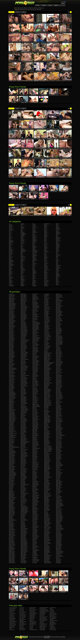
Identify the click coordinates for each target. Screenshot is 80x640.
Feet (21, 275)
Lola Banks (46, 322)
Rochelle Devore (59, 315)
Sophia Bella (58, 406)
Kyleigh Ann (34, 508)
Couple (22, 237)
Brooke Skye (23, 298)
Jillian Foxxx (34, 378)
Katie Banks (34, 430)
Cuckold (22, 240)
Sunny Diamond (59, 438)
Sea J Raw (58, 367)
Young (57, 284)
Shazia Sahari (58, 380)
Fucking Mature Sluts (44, 609)
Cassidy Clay (23, 343)
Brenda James (12, 538)
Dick (21, 252)
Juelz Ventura (35, 393)
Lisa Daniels (46, 311)
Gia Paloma (23, 516)
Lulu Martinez (46, 343)
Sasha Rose (58, 359)
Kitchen (33, 269)
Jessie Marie (34, 370)
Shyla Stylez (58, 387)
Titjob (57, 256)
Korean (33, 270)
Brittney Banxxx (12, 562)
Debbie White (23, 439)
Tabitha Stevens (59, 447)
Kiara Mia (34, 473)
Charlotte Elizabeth (24, 359)
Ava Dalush (11, 484)
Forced (33, 225)
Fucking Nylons (43, 613)
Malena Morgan (47, 364)
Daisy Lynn (23, 417)
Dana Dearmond (24, 420)
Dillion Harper (23, 460)
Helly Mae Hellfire (24, 551)
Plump (45, 259)
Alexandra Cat (11, 335)
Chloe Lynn (23, 374)
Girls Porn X (52, 626)
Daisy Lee (23, 416)
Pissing (45, 258)
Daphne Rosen (23, 432)
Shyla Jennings (59, 386)
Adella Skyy (11, 301)
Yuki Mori (58, 554)
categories (56, 5)
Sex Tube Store (23, 616)
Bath (10, 243)
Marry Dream (46, 380)
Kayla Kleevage (35, 445)
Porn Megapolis (53, 618)
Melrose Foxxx (47, 401)
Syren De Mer (58, 445)
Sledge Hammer (59, 402)
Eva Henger (23, 495)
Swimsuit (57, 246)
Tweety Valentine (59, 500)
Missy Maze (46, 437)
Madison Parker (47, 358)
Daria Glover (23, 434)
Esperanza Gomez (24, 493)
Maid (33, 283)
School (45, 279)
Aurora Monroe (12, 476)
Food (33, 223)
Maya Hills (46, 388)
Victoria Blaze (58, 533)
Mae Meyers (46, 360)
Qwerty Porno (12, 619)
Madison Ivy (46, 357)
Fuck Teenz (42, 614)
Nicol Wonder (46, 482)
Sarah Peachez (59, 352)
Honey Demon (23, 560)
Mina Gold (46, 430)
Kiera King (34, 476)
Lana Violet (34, 525)
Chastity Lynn (23, 362)
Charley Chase (23, 357)
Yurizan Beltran (59, 555)
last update (44, 5)
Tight (57, 255)
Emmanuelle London (25, 484)
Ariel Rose (11, 445)
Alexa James (11, 331)
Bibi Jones (11, 515)
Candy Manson (24, 314)
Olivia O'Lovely (47, 518)
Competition (23, 233)
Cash (10, 279)
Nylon (45, 239)
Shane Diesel (58, 376)
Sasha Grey (58, 358)
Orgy (45, 246)
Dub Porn (11, 612)
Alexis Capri (11, 340)
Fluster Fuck (32, 619)
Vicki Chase (58, 531)
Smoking (57, 229)
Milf (45, 228)
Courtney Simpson (24, 409)
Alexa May (11, 332)
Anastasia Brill (11, 392)
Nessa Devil (46, 475)
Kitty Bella (34, 486)
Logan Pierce (46, 321)
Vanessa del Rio (59, 520)
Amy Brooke (11, 388)
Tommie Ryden (59, 491)
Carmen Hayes (23, 328)
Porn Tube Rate (23, 612)
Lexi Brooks (34, 554)
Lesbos (51, 608)
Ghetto (33, 235)
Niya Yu (45, 511)
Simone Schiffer (59, 394)
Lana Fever (34, 524)
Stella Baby (58, 426)
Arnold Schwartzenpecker (14, 447)
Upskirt (57, 268)
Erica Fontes (23, 487)
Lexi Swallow (34, 557)
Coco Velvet (23, 404)
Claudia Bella (23, 397)
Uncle (57, 264)
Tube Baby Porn (23, 619)
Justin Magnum (35, 400)
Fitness (22, 283)
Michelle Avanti (47, 417)
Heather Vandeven (24, 548)
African (10, 226)
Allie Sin (10, 362)
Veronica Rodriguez (59, 528)
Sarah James (58, 350)
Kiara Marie (34, 472)
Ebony (22, 262)
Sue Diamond (58, 433)
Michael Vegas (47, 416)
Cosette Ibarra (23, 407)
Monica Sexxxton (47, 447)
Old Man (45, 243)
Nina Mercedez (47, 509)
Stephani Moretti (59, 427)
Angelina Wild (11, 419)
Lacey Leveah (35, 516)
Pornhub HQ (12, 615)
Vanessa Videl (58, 518)
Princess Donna (47, 543)
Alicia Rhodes (11, 352)
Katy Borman (34, 439)
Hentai (33, 248)
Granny (33, 241)
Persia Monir (46, 533)
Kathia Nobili (34, 426)
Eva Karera (23, 496)
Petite (45, 255)
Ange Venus (11, 400)
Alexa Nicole (11, 333)
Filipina (22, 278)
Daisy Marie (23, 418)
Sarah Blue (58, 349)
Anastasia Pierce (12, 394)
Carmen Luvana (24, 329)
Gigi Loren (23, 521)
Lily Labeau (30, 9)
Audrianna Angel (12, 473)
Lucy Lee (46, 341)
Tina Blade (20, 9)
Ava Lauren (11, 486)
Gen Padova (23, 513)
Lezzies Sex (52, 611)
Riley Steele (58, 310)
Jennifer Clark (35, 347)
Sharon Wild (58, 377)
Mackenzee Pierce (47, 352)
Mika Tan (46, 423)
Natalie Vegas (47, 467)
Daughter (22, 249)
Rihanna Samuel (59, 305)
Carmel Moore (23, 325)
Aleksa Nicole (11, 321)
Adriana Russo (12, 305)
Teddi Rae (58, 467)
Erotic (22, 264)
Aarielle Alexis (11, 295)
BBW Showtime (13, 618)
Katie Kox (34, 432)
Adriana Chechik (12, 303)
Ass (9, 236)
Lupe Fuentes (47, 345)
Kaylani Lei (34, 447)
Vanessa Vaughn (59, 516)
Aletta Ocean (11, 327)
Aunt (10, 238)
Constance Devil (24, 406)
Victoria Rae (58, 538)
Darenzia (22, 433)
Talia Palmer (58, 448)
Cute (22, 245)
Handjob (34, 246)
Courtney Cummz (24, 408)
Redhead (46, 273)
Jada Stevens (35, 310)
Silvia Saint (58, 390)
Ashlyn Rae (11, 465)
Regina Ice (58, 299)
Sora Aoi (57, 417)
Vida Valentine (58, 541)
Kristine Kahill (35, 498)
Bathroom (11, 244)
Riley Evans (58, 306)
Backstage (11, 241)
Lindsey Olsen (47, 306)
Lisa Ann (46, 310)
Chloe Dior (23, 371)
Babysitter (11, 240)
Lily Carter (46, 301)
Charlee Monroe (24, 355)
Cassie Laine (23, 344)
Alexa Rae (11, 334)
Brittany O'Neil (11, 560)
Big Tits (10, 254)
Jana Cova (34, 317)
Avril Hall (10, 488)
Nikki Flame (46, 501)
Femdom (22, 276)
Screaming (46, 280)
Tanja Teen (58, 449)
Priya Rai (46, 544)
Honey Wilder (23, 561)
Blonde (10, 262)
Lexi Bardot (34, 551)
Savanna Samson (59, 361)
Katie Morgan (35, 433)
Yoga (57, 283)
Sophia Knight (58, 408)
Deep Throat (23, 250)
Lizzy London (46, 320)
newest (17, 108)
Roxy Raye (58, 325)
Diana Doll (23, 457)
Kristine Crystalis (35, 497)
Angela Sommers (12, 409)
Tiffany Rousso (59, 484)
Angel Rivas (11, 407)
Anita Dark (11, 427)
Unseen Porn (12, 622)
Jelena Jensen (35, 340)
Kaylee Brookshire (35, 448)
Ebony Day (22, 627)
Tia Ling (57, 479)
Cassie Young (23, 345)
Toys (57, 259)
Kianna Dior (34, 471)
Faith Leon (23, 501)
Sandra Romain (59, 344)
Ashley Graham (12, 458)
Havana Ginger (24, 542)
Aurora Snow (11, 477)
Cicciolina (22, 387)
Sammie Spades (59, 342)
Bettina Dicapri (12, 508)
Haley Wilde (23, 536)
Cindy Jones (23, 391)
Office (45, 240)
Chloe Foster (23, 372)
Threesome (58, 254)
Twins (57, 262)
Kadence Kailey (35, 404)
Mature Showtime (53, 614)
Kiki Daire (34, 478)
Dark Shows (22, 625)
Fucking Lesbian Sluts (44, 607)
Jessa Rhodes (35, 357)
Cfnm (10, 283)
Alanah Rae (11, 319)
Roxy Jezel (58, 322)
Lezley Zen (46, 296)
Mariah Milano (47, 373)
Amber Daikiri (11, 378)
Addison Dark (11, 299)
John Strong (34, 382)
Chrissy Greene (24, 377)
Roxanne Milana (59, 320)
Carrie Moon (23, 336)
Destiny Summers (24, 449)
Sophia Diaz (58, 407)
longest (50, 5)
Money (45, 231)
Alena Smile (11, 325)
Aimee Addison (12, 314)
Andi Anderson (12, 395)
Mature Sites (52, 615)
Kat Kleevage (35, 425)
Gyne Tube (22, 609)
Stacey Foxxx (58, 419)
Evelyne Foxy (23, 499)
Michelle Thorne (47, 421)
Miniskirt (45, 229)
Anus (10, 233)
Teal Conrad (58, 466)
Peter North (46, 536)
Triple (57, 261)
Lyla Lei (45, 349)
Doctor (22, 255)
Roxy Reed (58, 326)
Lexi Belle (34, 552)
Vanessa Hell (58, 513)
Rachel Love (46, 547)
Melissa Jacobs (47, 395)
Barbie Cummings (12, 497)
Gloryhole (34, 239)
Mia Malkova (46, 410)
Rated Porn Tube (23, 614)
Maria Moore (46, 371)
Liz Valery (46, 315)
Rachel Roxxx (47, 548)
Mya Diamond (47, 453)
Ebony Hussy (32, 608)
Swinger (57, 247)
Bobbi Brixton (11, 524)
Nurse (45, 238)
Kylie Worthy (34, 511)
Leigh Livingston (35, 546)
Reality (45, 271)
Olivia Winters (47, 520)
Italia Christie (34, 302)
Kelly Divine (34, 453)
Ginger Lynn (23, 526)
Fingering (22, 279)
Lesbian (34, 278)
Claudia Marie (23, 401)
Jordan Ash (34, 389)
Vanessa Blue (58, 511)
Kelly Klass (34, 454)
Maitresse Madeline (48, 363)
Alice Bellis (11, 349)
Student (57, 243)
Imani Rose (34, 296)
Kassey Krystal (35, 424)
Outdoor (45, 248)
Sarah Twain (58, 355)
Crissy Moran (23, 411)
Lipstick (33, 281)
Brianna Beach (12, 542)
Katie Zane (34, 436)
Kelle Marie (34, 452)
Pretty (45, 264)
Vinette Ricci (58, 542)
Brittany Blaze (11, 559)
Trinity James (58, 497)
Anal (10, 231)
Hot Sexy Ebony (33, 612)
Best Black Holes (23, 621)
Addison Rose (11, 300)
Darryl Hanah (23, 436)
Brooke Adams (23, 295)
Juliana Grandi (35, 397)
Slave (57, 226)
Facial (22, 270)
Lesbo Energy (42, 628)
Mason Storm (46, 385)
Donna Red (23, 466)
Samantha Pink (59, 336)
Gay (33, 233)
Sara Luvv (58, 346)
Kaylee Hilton (35, 449)
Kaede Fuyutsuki (35, 405)
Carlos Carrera (23, 322)
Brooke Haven (23, 297)
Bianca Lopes (11, 513)
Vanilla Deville (58, 521)
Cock (22, 230)
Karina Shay (34, 417)
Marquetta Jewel (47, 379)
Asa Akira (11, 449)
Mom (45, 230)
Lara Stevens (35, 529)
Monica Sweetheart (48, 448)
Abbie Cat (11, 297)
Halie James (23, 537)
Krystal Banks (35, 500)
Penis (45, 253)
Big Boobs (11, 250)
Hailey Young (23, 533)
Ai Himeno (11, 310)
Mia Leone (46, 408)
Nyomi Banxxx (47, 515)
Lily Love (46, 303)
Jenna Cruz (34, 342)
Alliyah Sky (11, 365)
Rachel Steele (47, 551)
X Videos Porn (52, 627)
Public (45, 268)
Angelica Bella (11, 412)
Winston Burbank (59, 551)
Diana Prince (23, 458)
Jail (33, 262)
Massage (34, 285)
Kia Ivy (33, 470)
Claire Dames (23, 393)
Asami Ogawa (11, 450)
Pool (45, 260)
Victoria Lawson (59, 535)
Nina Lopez (46, 508)
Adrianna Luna (12, 306)
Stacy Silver (58, 424)
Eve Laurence (23, 498)
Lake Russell (34, 522)
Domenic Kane (23, 462)
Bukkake (10, 274)
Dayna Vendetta (24, 438)
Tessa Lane (58, 476)
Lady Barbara (35, 518)
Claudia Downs (24, 400)
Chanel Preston (24, 351)
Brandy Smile (11, 532)
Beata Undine (11, 499)
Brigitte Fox (11, 550)
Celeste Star (23, 349)
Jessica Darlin (35, 362)
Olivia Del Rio (46, 517)
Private (45, 265)
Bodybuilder (11, 264)
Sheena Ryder (59, 381)
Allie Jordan (11, 361)
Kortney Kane (35, 493)
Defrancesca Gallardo (25, 441)
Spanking (58, 233)
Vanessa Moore (59, 515)
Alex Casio (11, 328)
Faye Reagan (23, 502)
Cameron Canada (24, 306)
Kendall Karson (35, 462)
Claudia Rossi (23, 402)
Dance (22, 248)
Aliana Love (11, 348)
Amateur (10, 228)
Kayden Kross (35, 442)
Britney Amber (11, 553)
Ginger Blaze (23, 525)
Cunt (22, 244)
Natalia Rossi (46, 462)
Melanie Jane (46, 393)
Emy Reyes (23, 485)
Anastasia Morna (12, 393)
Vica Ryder (58, 530)
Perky (45, 254)
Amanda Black (12, 375)
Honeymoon (34, 251)
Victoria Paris (58, 536)
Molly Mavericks (47, 442)
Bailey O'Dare (11, 494)
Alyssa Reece (11, 373)
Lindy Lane (46, 307)
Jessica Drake (35, 363)
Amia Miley (11, 385)
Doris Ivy (22, 467)
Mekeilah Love (47, 392)
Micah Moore (46, 415)
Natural (45, 235)
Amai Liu (10, 374)
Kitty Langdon (35, 488)
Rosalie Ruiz (58, 318)
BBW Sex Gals (12, 609)
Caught (10, 281)
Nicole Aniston (47, 483)
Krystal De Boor (35, 501)
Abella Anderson (12, 298)
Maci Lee (46, 351)
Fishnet (22, 281)
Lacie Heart (34, 517)
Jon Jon (34, 387)
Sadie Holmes (58, 331)
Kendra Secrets (35, 464)
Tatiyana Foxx (58, 458)
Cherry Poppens (24, 365)
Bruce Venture (23, 301)
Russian (45, 278)
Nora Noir (46, 512)
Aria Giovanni (11, 441)
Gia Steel (22, 517)
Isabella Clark (35, 298)
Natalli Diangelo (47, 468)
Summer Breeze (59, 434)
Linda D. (45, 305)
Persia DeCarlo (47, 532)
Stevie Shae (58, 431)
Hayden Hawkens (24, 543)
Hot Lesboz (42, 622)
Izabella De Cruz (35, 305)
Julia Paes (34, 396)
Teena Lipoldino (59, 469)
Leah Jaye (34, 543)
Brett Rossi (11, 539)
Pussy (45, 270)
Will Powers (58, 550)
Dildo (22, 253)
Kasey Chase (35, 422)
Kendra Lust (34, 463)
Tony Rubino (58, 492)
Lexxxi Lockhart (35, 560)
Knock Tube (22, 611)
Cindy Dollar (23, 389)
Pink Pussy (46, 541)
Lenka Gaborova (35, 550)
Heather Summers (24, 546)
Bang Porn (32, 620)
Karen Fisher (34, 411)
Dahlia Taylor (23, 415)
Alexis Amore (11, 337)
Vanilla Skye (58, 522)
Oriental (45, 247)
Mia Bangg (46, 406)
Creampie (22, 239)
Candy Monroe (23, 315)
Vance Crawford (59, 509)
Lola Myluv (46, 325)
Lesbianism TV (42, 625)
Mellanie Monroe (47, 400)
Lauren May (34, 535)
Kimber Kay (34, 482)
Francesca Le (23, 506)
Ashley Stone (11, 462)
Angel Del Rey (12, 402)
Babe (10, 239)
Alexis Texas (11, 346)
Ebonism (21, 626)
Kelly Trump (34, 458)
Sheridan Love (59, 385)
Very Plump (52, 621)
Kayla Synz (34, 446)
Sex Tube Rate (22, 615)
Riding (45, 276)
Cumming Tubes (33, 622)
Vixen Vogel (58, 546)
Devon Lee (23, 451)
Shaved (45, 283)
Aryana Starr (11, 448)
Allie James (11, 360)
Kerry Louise (34, 467)
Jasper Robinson (35, 329)
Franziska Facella (24, 508)
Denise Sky (23, 446)
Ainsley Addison (12, 316)
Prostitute (46, 267)
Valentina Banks (59, 502)
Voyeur (57, 273)
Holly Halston (23, 555)
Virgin (57, 271)
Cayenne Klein (23, 348)
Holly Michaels (23, 557)
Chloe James (23, 373)
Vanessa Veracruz (59, 517)
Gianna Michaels (24, 520)
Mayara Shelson (47, 389)
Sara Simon (58, 347)
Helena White (23, 550)
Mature (45, 224)
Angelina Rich (11, 417)
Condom (22, 235)
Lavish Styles (35, 537)
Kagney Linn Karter (36, 406)
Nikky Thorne (25, 9)
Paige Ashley (46, 521)
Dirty (21, 254)
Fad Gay (31, 628)
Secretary (46, 281)
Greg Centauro (23, 530)
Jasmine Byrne (35, 326)
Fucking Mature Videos (44, 611)
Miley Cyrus (46, 427)
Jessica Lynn (34, 366)
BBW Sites (22, 620)
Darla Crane (23, 435)
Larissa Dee (34, 531)
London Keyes (47, 328)
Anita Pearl (11, 430)
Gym (33, 244)
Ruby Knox (58, 327)
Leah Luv (34, 544)
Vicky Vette (58, 532)
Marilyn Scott (46, 376)
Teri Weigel (58, 473)
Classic (22, 224)
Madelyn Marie (47, 355)
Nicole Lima (46, 485)
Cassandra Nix (23, 342)
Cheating (10, 284)
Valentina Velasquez (60, 505)
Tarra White (58, 455)
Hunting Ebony (32, 614)
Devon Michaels (24, 452)
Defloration (23, 251)
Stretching (58, 240)
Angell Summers (12, 420)
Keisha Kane (34, 451)
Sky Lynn (57, 400)
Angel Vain (11, 408)
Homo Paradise (43, 618)
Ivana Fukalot (35, 303)
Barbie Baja (11, 496)
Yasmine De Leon (59, 552)
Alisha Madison (12, 356)
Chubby (22, 223)
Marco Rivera (46, 370)
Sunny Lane (58, 439)
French (33, 228)
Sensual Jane (58, 370)
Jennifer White (35, 350)
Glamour (34, 237)
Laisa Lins (34, 521)
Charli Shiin (23, 358)
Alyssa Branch (12, 372)
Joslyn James (35, 391)
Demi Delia (23, 445)
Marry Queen (46, 381)
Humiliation (34, 254)
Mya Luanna (46, 454)
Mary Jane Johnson (48, 382)
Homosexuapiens (43, 620)
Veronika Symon (59, 529)
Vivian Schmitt (58, 545)
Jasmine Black (35, 325)
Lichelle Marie (47, 298)
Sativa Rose (58, 360)
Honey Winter (23, 562)
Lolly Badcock (47, 326)
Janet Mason (34, 321)
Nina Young (46, 510)
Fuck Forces (12, 616)
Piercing (45, 256)
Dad (21, 247)
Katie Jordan (34, 431)
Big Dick (10, 253)
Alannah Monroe (12, 320)
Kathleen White (35, 427)
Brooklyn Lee (23, 300)
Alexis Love (11, 343)
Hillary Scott (23, 553)
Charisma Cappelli (24, 352)
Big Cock (10, 252)
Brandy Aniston (12, 531)
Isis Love (34, 300)
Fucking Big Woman (33, 629)
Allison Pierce (11, 364)
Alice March (11, 350)
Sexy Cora (58, 373)
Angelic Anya (11, 410)
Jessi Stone (34, 359)
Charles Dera (23, 356)
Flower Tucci (23, 505)
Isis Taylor (34, 301)
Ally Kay (10, 366)
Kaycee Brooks (35, 441)
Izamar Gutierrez (35, 306)
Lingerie (34, 280)
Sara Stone (58, 348)
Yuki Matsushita (59, 553)
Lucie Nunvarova (47, 336)
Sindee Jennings (59, 397)
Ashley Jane (11, 460)
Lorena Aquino (47, 334)
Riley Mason (58, 307)
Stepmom (58, 237)
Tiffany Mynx (58, 482)
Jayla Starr (34, 334)
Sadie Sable (58, 332)
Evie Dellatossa (24, 500)
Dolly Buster (23, 461)
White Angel (58, 548)
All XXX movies (12, 613)
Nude (45, 237)
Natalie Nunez (47, 466)
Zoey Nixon (58, 560)
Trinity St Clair (58, 499)
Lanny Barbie (35, 527)
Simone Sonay (59, 395)
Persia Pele (46, 535)
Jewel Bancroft (35, 375)
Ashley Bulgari (12, 455)
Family (22, 271)
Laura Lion (34, 533)
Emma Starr (23, 483)
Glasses (34, 238)
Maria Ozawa (46, 372)
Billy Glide (11, 517)
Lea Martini (34, 542)
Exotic (22, 267)
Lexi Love (34, 556)
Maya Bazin (46, 386)
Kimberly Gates (35, 483)
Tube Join (31, 625)
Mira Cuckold (46, 431)
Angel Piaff (11, 405)
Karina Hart (34, 415)
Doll (21, 258)
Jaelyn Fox (34, 313)
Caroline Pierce (24, 333)
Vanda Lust (58, 510)
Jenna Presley (35, 345)
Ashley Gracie (11, 457)
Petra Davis (46, 538)
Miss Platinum (47, 434)
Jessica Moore (35, 367)
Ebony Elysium (22, 628)
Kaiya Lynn (34, 407)
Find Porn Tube (53, 629)
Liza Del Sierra (47, 317)
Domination (23, 259)
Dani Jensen (23, 425)
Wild (57, 280)
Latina (33, 275)
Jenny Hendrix (35, 351)
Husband (34, 255)
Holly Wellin (23, 558)
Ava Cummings (12, 483)
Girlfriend (34, 236)
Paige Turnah (46, 522)
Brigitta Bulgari (12, 548)
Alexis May (11, 344)
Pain (45, 249)
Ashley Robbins (12, 461)
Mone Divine (46, 445)
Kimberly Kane (35, 484)
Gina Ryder (23, 523)
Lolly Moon (46, 327)
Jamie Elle (34, 315)
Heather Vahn (23, 547)
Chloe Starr (23, 376)
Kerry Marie (34, 468)
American (11, 230)
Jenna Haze (34, 343)
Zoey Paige (58, 561)
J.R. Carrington (35, 307)
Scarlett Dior (58, 364)
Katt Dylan (34, 438)
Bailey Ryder (11, 495)
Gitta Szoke (23, 527)
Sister (57, 224)
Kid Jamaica (34, 475)
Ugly (57, 263)
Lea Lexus (34, 541)
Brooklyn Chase (24, 299)
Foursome (34, 226)
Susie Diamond (59, 442)
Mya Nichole (46, 455)
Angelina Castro (12, 416)
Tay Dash (58, 460)
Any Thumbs (12, 629)
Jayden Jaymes (35, 332)
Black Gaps (22, 622)
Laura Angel (34, 532)
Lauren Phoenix (35, 536)
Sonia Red (58, 404)
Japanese (34, 263)
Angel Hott (11, 403)
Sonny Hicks (58, 405)
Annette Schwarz (12, 437)
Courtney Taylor (24, 410)
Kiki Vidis (34, 479)
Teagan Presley (59, 464)
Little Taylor (46, 314)
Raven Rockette (47, 561)
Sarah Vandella (59, 356)
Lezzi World (52, 612)
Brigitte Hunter (12, 551)
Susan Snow (58, 441)
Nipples (45, 236)
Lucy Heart (46, 340)
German (34, 234)
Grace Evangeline (24, 528)
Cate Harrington (24, 346)
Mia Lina (45, 409)
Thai (57, 253)
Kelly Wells (34, 460)
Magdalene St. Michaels (48, 362)
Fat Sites (31, 627)
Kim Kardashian (35, 481)
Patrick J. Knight (47, 527)
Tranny (57, 260)
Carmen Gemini (24, 327)
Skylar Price (58, 401)
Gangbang (34, 232)
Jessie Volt (34, 372)
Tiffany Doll (58, 480)
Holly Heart (23, 556)
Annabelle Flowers (12, 435)
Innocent (34, 258)
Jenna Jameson (35, 344)
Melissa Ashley (47, 394)
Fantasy (22, 273)
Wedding (57, 276)
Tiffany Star (58, 485)
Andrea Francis (12, 396)
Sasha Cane (58, 357)
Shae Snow (58, 374)
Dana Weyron (23, 422)
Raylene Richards (47, 562)
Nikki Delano (46, 500)
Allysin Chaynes (12, 367)
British (10, 270)
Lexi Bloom (34, 553)
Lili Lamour (46, 300)
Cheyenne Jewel (24, 367)
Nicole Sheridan (47, 488)
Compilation (23, 234)
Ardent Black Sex (33, 621)
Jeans (33, 264)
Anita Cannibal (12, 426)
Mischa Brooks (47, 433)
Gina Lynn (23, 522)
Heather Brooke (24, 544)
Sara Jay (57, 345)
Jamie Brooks (35, 314)
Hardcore (34, 247)
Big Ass (10, 249)
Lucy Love (46, 342)
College (22, 232)
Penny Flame (46, 529)
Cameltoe (11, 277)
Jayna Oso (34, 336)
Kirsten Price (34, 485)
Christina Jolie (23, 379)
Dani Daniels (23, 424)
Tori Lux (57, 494)
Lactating (34, 271)
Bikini (10, 255)
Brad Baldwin (11, 526)
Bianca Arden (11, 511)
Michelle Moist (47, 419)
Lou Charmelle (47, 335)
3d (9, 223)
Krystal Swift (34, 505)
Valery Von (58, 508)
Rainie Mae (46, 554)
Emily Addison (23, 478)
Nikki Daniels (46, 499)
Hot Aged (41, 621)
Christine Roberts (24, 382)
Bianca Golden (12, 512)
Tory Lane (58, 495)
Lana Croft (34, 523)
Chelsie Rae (23, 363)
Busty (10, 276)
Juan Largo (34, 392)
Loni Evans (46, 329)
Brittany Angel (11, 558)
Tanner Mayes (58, 450)
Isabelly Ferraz (35, 299)
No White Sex (32, 616)
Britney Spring (11, 556)
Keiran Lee (34, 450)
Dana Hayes (23, 421)
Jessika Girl (34, 373)
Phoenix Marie (47, 539)
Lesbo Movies (42, 629)
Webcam (57, 275)
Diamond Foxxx (24, 454)
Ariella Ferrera (11, 446)
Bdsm (10, 246)
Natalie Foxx (46, 464)
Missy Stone (46, 438)
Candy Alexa (23, 312)
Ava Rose (11, 487)
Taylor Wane (58, 463)
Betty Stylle (11, 509)
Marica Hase (46, 374)
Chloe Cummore (24, 370)
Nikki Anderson (47, 496)
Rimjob (45, 277)
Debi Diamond (23, 440)
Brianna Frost (11, 543)
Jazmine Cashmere (36, 337)
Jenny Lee (34, 352)
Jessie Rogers (35, 371)
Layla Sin (34, 540)
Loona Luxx (46, 330)
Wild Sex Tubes (13, 625)
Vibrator (57, 269)
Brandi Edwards (12, 529)
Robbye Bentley (59, 312)
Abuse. (49, 637)
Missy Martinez (47, 436)
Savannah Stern (59, 363)
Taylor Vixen (58, 462)
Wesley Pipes (58, 547)
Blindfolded (11, 261)
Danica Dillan (23, 426)
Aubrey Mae (11, 470)
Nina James (46, 507)
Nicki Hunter (46, 478)
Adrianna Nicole (12, 307)
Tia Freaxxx (58, 478)
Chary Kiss (23, 360)
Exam (22, 266)
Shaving (45, 284)
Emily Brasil (23, 479)
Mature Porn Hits (53, 613)
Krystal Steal (34, 503)
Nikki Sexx (46, 503)
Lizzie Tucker (46, 319)
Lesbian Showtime (43, 626)
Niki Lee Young (47, 493)
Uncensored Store (13, 621)
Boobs (10, 266)
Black (10, 259)
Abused (10, 224)
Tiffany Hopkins (59, 481)
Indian (33, 256)
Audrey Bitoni (11, 471)
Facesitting (23, 269)
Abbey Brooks (11, 296)
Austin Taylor (11, 480)
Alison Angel (11, 357)
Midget (45, 226)
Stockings (58, 238)
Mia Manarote (47, 411)
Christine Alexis (24, 381)
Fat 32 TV (31, 626)
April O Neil (11, 440)
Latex (33, 274)
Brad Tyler (11, 527)
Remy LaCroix (58, 301)
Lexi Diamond (35, 555)
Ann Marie (11, 432)
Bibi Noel (10, 516)
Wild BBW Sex (52, 622)
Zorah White (58, 562)
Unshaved (58, 267)
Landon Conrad (35, 526)
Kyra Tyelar (34, 513)
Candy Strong (23, 316)
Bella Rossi (11, 505)
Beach (10, 247)
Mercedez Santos (47, 405)
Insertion (34, 259)
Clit (21, 225)
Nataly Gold (46, 469)
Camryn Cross (23, 310)
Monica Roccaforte (47, 446)
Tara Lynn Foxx (59, 454)
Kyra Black (34, 512)
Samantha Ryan (59, 337)
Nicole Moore (46, 486)
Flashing (22, 284)
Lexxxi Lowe (34, 561)
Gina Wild (22, 524)
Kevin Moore (34, 469)
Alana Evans (11, 318)
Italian (33, 261)
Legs (33, 277)
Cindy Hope (23, 390)
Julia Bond (34, 395)
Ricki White (58, 304)
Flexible (22, 285)
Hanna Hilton (23, 538)
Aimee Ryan (11, 315)
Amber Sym (11, 382)
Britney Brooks (12, 554)
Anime (10, 232)
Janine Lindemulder (36, 322)
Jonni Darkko (34, 388)
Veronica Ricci (58, 527)
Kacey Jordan (35, 402)
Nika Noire (46, 491)
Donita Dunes (23, 463)
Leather (33, 276)
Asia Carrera (11, 468)
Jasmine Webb (35, 328)
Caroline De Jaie (24, 332)
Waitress (57, 274)
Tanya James (58, 451)
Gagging (34, 231)
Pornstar (45, 261)
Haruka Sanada (24, 541)
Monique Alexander (48, 449)
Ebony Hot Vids (33, 607)
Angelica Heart (12, 415)
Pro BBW (51, 619)
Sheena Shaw (58, 382)
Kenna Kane (34, 465)
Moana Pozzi (46, 441)
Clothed (22, 228)
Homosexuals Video (43, 619)
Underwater (58, 265)
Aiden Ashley (11, 311)
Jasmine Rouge (35, 327)
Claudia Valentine (24, 403)
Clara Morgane (23, 396)
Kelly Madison (35, 456)
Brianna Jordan (12, 544)
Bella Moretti (11, 503)
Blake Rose (11, 518)
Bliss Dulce (11, 521)
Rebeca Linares (59, 295)
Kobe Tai (34, 491)
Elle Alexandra (23, 476)
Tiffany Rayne (58, 483)
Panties (45, 250)
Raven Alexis (46, 559)
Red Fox (57, 298)
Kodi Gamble (34, 492)
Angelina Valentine (12, 418)
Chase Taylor (23, 361)
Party (45, 252)
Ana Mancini (11, 391)
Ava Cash (11, 482)
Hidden (33, 249)
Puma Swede (46, 546)
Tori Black (58, 493)
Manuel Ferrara (47, 367)
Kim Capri (34, 480)
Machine (34, 282)
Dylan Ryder (23, 470)
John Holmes (34, 380)
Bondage (10, 265)
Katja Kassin (34, 437)
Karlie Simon (34, 420)
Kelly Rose (34, 457)
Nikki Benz (46, 497)
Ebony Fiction (22, 629)
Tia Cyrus (58, 477)
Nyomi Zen (46, 516)
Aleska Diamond (12, 326)
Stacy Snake (58, 425)
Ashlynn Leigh (11, 467)
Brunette (10, 271)
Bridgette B (11, 546)
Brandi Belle (11, 528)
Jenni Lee (34, 346)
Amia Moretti (11, 386)
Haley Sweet (23, 535)
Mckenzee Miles (47, 390)
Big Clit (10, 251)
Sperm (57, 234)
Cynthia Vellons (24, 412)
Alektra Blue (11, 322)
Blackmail (11, 260)
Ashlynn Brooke (12, 466)
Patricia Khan (46, 526)
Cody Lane (23, 405)
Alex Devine (11, 329)
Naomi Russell (47, 460)
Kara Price (34, 410)
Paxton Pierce (47, 528)
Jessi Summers (35, 360)
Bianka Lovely (11, 514)
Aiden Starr (11, 313)
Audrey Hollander (12, 472)
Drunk (22, 261)
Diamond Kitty (23, 456)
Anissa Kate (11, 422)
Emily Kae (23, 480)
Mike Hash (46, 424)
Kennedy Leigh (35, 466)
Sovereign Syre (59, 418)
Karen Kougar (35, 412)
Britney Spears (12, 555)
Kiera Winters (35, 477)
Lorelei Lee (46, 333)
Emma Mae (23, 482)
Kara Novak (34, 409)
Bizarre (10, 258)
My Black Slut (32, 615)
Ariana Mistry (11, 442)
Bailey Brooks (11, 492)
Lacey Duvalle (35, 514)
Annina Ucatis (11, 439)
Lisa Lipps (46, 312)
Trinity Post (58, 498)
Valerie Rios (58, 507)
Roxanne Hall (58, 319)
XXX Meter (52, 625)
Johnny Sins (34, 386)
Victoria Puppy (59, 537)
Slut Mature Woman (53, 620)
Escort (22, 265)
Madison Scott (47, 359)
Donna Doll (23, 465)
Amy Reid (11, 390)
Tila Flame (58, 488)
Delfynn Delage (24, 442)
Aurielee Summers (12, 475)
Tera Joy (57, 470)
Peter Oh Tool (47, 537)
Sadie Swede (58, 333)
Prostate (45, 266)
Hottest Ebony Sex (33, 613)
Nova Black (46, 514)
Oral (45, 244)
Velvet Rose (58, 524)
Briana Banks (11, 540)
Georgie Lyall (23, 514)
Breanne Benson (12, 535)
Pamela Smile (47, 524)
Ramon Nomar (47, 556)
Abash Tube (12, 627)
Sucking (57, 244)
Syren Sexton (58, 446)
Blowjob (10, 263)
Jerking (33, 265)
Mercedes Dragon (47, 403)
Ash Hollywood (12, 451)
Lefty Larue (34, 545)
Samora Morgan (59, 343)
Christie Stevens (24, 378)
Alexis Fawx (11, 341)
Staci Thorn (58, 422)
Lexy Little (34, 562)
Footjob (33, 224)
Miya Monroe (46, 440)
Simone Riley (58, 393)
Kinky (33, 267)
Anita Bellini (11, 423)
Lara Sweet (34, 530)
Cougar (22, 236)
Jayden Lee (34, 333)
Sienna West (58, 388)
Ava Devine (11, 485)
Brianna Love (11, 545)
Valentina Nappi (59, 503)
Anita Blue (11, 425)
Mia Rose (46, 412)
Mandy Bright (46, 365)
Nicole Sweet (46, 490)
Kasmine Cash (35, 423)
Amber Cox (11, 377)
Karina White (34, 418)
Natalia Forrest (47, 461)
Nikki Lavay (46, 502)
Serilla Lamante (59, 372)
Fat (21, 274)
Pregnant (46, 263)
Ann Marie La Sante (13, 433)
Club (21, 229)
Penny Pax (46, 530)
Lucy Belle (46, 337)
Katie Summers (35, 435)
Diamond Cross (24, 453)
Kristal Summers (35, 495)
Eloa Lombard (23, 477)
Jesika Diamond (35, 356)
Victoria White (58, 539)
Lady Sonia (34, 520)
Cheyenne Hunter (24, 366)
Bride (10, 269)
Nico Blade (46, 481)
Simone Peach (59, 392)
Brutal (10, 273)
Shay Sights (58, 379)
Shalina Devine (59, 375)
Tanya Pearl (58, 452)
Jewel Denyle (35, 376)
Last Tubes (12, 614)
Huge (33, 253)
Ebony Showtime (33, 609)
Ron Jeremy (58, 317)
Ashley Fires (11, 456)
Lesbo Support (52, 607)
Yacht (57, 282)
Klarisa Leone (35, 490)
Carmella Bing (23, 326)
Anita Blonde (11, 424)
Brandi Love (11, 530)
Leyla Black (46, 295)
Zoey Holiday (58, 559)
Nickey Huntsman (47, 477)
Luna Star (46, 344)
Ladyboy (34, 273)
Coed (22, 231)
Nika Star (46, 492)
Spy (56, 235)
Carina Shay (23, 319)
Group (33, 243)
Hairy (33, 245)
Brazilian (10, 268)
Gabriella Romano (24, 511)
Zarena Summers (59, 556)
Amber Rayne (11, 381)
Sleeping (57, 228)
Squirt (57, 236)
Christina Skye (23, 380)
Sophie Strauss (59, 416)
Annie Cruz (11, 438)
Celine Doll (23, 350)
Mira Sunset (46, 432)
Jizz (33, 266)
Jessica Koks (34, 365)
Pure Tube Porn (13, 608)
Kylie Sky (34, 510)
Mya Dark (46, 452)
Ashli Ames (11, 464)
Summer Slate (58, 437)
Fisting (22, 282)
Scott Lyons (58, 366)
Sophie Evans (58, 412)
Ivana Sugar (34, 304)
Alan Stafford (11, 317)
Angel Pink (11, 406)
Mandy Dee (46, 366)
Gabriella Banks (24, 509)
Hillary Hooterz (23, 552)
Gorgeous (34, 240)
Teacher (57, 250)
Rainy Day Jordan (47, 555)
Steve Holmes (58, 430)
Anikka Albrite (11, 421)
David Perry (23, 437)
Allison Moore (11, 363)
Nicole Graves (47, 484)
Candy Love (23, 313)
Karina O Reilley (35, 416)
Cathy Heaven (23, 347)
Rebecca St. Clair (59, 297)
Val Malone (58, 501)
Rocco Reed (58, 313)
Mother (45, 233)
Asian (10, 235)
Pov (45, 262)
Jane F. (33, 320)
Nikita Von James (47, 495)
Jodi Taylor (34, 379)
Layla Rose (34, 539)
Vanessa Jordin (59, 514)
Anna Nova (11, 434)
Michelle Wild (46, 422)
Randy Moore (46, 557)
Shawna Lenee (59, 378)
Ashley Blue (11, 453)
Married (33, 284)
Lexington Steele (35, 559)
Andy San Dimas (12, 397)
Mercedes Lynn (47, 404)
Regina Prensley (59, 300)
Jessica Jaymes (35, 364)
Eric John (22, 486)
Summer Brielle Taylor (60, 435)
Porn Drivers (12, 611)
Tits (56, 258)
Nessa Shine (46, 476)
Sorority (57, 231)
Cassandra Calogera (25, 340)
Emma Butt (23, 481)
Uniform (57, 266)
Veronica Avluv (59, 525)
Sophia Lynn (58, 410)
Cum (22, 241)
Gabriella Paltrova (24, 510)
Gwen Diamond (24, 532)
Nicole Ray (46, 487)
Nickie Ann (46, 479)
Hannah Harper (24, 539)
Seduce (45, 282)
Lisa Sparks (46, 313)
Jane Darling (34, 319)
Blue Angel (39, 9)
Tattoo (57, 249)
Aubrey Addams (12, 469)
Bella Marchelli (12, 502)
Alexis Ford (11, 342)
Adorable (10, 225)
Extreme (22, 268)
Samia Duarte (58, 340)
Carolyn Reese (23, 334)
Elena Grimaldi (23, 471)
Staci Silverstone (59, 421)
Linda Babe (46, 304)
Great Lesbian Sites (43, 616)
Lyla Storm (46, 350)
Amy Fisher (11, 389)
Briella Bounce (12, 547)
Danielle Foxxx (23, 427)
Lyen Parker (46, 348)
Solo (57, 230)
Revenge (46, 275)
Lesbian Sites (42, 627)
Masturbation (46, 223)
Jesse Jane (34, 358)
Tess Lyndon (58, 475)
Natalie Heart (46, 465)
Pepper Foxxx (47, 531)
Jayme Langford (35, 335)
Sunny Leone (58, 440)
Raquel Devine (47, 558)
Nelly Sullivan (46, 473)
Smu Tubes (22, 618)
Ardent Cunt (22, 613)
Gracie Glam (23, 529)
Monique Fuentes (47, 450)
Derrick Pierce (23, 447)
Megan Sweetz (47, 391)
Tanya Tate (58, 453)
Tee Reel (57, 468)
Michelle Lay (46, 418)
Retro (45, 274)
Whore (57, 278)
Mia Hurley (46, 407)
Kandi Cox (34, 408)
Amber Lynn (11, 380)
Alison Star (11, 358)
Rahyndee (46, 553)
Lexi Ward (34, 558)
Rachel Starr (46, 550)
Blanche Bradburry (12, 520)
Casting (10, 280)
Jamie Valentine (35, 316)
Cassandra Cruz (24, 341)
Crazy (22, 238)
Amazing (10, 229)
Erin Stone (23, 492)
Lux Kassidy (46, 347)
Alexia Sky (11, 336)
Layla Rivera (34, 538)
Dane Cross (23, 423)
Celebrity (10, 282)
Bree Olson (11, 537)
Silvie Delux (58, 391)
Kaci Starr (34, 403)
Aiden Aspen (11, 312)
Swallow (57, 245)
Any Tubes (22, 607)
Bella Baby (11, 500)
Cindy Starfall (23, 392)
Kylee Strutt (34, 507)
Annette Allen (11, 436)
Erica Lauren (23, 488)
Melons (45, 225)
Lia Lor (45, 297)
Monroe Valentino (47, 451)
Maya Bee (46, 387)
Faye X (22, 503)
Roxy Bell (58, 321)
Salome (57, 334)
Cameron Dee (23, 307)
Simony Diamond (59, 396)
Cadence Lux (23, 304)
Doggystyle (23, 256)
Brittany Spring (12, 561)
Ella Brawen (23, 473)
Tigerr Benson (58, 487)
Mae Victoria (46, 361)
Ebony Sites (32, 611)
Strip (57, 241)
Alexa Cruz (11, 330)
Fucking (34, 229)
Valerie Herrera (59, 506)
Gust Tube (22, 608)
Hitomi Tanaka (23, 554)
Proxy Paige (46, 545)
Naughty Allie (46, 471)
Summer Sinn (58, 436)
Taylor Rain (58, 461)
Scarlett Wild (58, 365)
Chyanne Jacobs (24, 386)
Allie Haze (11, 359)
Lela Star (34, 547)
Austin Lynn (11, 479)
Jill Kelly (34, 377)
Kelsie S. (34, 461)
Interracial (34, 260)
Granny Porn (42, 615)
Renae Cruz (58, 302)
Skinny (57, 225)
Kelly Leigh (34, 455)
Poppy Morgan (47, 542)
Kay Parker (34, 440)
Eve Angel (23, 497)
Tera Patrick (58, 471)
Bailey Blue (11, 491)
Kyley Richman (35, 509)
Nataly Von (46, 470)
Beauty (10, 248)
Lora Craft (46, 331)
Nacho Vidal (46, 456)
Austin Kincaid (11, 478)
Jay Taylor (34, 330)
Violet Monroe (58, 543)
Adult (10, 628)
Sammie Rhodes (59, 341)
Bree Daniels (11, 536)
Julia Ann (34, 394)
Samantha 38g (59, 335)
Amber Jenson (12, 379)
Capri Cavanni (23, 318)
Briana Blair (11, 541)
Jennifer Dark (35, 348)
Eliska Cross (23, 472)
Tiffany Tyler (58, 486)
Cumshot (22, 243)
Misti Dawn (46, 439)
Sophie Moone (59, 415)
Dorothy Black (23, 468)
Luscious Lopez (47, 346)
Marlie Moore (46, 378)
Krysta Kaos (34, 499)
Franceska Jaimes (24, 507)
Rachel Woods (47, 552)
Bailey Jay (11, 493)
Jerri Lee (34, 355)
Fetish (22, 277)
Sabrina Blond (58, 329)
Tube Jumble (12, 620)
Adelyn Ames (11, 302)
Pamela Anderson (47, 523)
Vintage (57, 270)
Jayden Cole (34, 331)
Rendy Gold (58, 303)
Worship (57, 281)
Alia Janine (11, 347)
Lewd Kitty (52, 609)
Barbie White (11, 498)
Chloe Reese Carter (24, 375)
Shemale (46, 285)
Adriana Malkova (12, 304)
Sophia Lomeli (58, 409)
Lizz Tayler (46, 318)
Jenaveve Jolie (35, 341)
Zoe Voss (58, 558)
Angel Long (11, 404)
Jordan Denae (35, 390)
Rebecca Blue (58, 296)
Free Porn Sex (52, 628)
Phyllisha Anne (47, 540)
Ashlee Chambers (12, 452)
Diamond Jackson (24, 455)
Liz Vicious (46, 316)
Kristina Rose (35, 496)
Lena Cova (34, 548)
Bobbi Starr (11, 525)
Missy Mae (46, 435)
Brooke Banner (23, 296)
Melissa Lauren (47, 396)
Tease (57, 251)
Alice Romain (11, 351)
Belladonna (11, 506)
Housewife (34, 252)
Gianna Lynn (23, 518)
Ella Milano (23, 475)
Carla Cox (35, 9)
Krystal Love (34, 502)
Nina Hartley (46, 506)
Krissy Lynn (34, 494)
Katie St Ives (34, 434)
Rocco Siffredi (58, 314)
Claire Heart (23, 394)
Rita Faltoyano (59, 311)
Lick (33, 279)
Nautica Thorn (47, 472)
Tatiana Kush (58, 457)
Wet (56, 277)
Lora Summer (46, 332)
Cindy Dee (23, 388)
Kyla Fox (34, 506)
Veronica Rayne (59, 526)
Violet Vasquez (59, 544)
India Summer (35, 297)
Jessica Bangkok (35, 361)
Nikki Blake (46, 498)
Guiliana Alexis (23, 531)
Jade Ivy (34, 312)
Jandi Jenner (34, 318)
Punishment (46, 269)
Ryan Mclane (58, 328)
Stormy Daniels (59, 432)
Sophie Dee (58, 411)
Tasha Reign (58, 456)
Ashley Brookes (12, 454)
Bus (9, 275)
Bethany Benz (11, 507)
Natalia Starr (46, 463)
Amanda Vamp (12, 376)
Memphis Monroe (47, 402)
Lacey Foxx (34, 515)
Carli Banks (23, 321)
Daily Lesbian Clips (13, 607)
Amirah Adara (11, 387)
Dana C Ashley (23, 419)
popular (38, 5)
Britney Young (11, 557)
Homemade (34, 250)
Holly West (23, 559)
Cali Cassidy (23, 305)
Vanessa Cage (59, 512)
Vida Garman (58, 540)
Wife (57, 279)
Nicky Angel (46, 480)
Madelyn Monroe (47, 356)
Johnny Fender (35, 385)
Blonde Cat (11, 522)
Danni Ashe (23, 430)
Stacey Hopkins (59, 420)
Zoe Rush (58, 557)
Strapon (57, 239)
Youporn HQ (12, 626)
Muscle (45, 234)
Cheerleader (11, 285)
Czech (22, 246)
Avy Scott (11, 490)
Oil (44, 241)
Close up (22, 226)
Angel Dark (11, 401)
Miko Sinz (46, 425)
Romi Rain (58, 316)
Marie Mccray (46, 375)
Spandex (57, 232)
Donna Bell (23, 464)
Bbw (10, 245)
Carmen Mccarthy (24, 330)
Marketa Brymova (47, 377)
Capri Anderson (24, 317)
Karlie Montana (35, 419)
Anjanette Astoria (12, 431)
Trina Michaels (59, 496)
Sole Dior (58, 403)
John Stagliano (35, 381)
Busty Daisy (23, 303)
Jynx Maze (34, 401)
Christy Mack (23, 385)
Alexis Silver (11, 345)
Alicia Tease (11, 355)
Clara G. (22, 395)
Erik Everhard (23, 490)
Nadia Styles (46, 457)
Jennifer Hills (34, 349)
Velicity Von (58, 523)
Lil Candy (46, 299)
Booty (10, 267)
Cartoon (10, 278)
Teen (57, 252)
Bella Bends (11, 501)
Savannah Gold (59, 362)
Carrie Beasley (23, 335)
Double (22, 260)
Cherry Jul (23, 364)
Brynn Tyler (23, 302)
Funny (33, 230)
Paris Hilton (46, 525)
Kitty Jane (34, 487)
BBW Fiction (32, 618)
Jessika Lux (34, 374)
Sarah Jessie (58, 351)
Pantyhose (46, 251)
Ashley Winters (12, 463)
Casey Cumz (23, 337)
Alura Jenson (11, 370)
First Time (23, 280)
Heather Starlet (24, 545)
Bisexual (10, 256)
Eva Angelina (23, 494)
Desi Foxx (23, 448)
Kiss (33, 268)
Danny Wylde (23, 431)
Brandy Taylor (11, 533)
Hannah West (23, 540)
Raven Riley (46, 560)
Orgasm (45, 245)
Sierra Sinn (58, 389)
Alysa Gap (11, 371)
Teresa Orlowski (59, 472)
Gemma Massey (24, 512)
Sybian (57, 248)
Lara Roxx (34, 528)
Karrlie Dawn (34, 421)
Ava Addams (11, 481)
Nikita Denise (46, 494)
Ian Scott (34, 295)
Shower (57, 223)
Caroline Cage (23, 331)
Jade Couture (35, 311)
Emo (21, 263)
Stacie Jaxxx (58, 423)
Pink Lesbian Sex (53, 616)
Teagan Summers (59, 465)
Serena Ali (58, 371)
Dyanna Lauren (24, 469)
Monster (45, 232)
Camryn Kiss (23, 311)
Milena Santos (47, 426)
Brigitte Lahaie (12, 552)
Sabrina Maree (59, 330)
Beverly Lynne (11, 510)
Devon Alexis (23, 450)
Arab (10, 234)
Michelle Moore (47, 420)
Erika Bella (23, 491)
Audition (10, 237)
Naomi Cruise (46, 458)
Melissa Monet (47, 397)
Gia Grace (23, 515)
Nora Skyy (46, 513)
